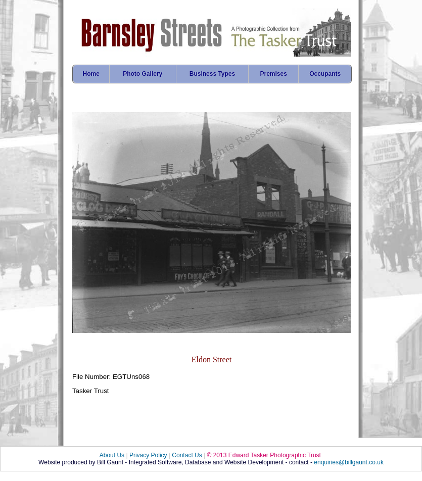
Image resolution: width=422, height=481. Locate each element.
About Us (112, 455)
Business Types (212, 73)
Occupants (325, 73)
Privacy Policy (148, 455)
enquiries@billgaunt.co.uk (349, 462)
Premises (273, 73)
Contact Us (187, 455)
